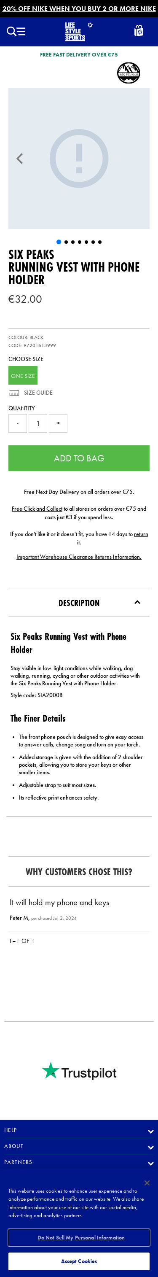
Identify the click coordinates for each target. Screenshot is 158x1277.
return (141, 534)
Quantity (21, 408)
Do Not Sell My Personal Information (81, 1237)
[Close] (147, 1183)
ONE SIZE (23, 376)
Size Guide (38, 392)
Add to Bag (79, 458)
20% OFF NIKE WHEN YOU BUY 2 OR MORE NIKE (79, 8)
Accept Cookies (79, 1261)
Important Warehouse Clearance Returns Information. (79, 556)
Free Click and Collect (37, 508)
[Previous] (19, 158)
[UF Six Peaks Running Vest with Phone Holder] (79, 158)
